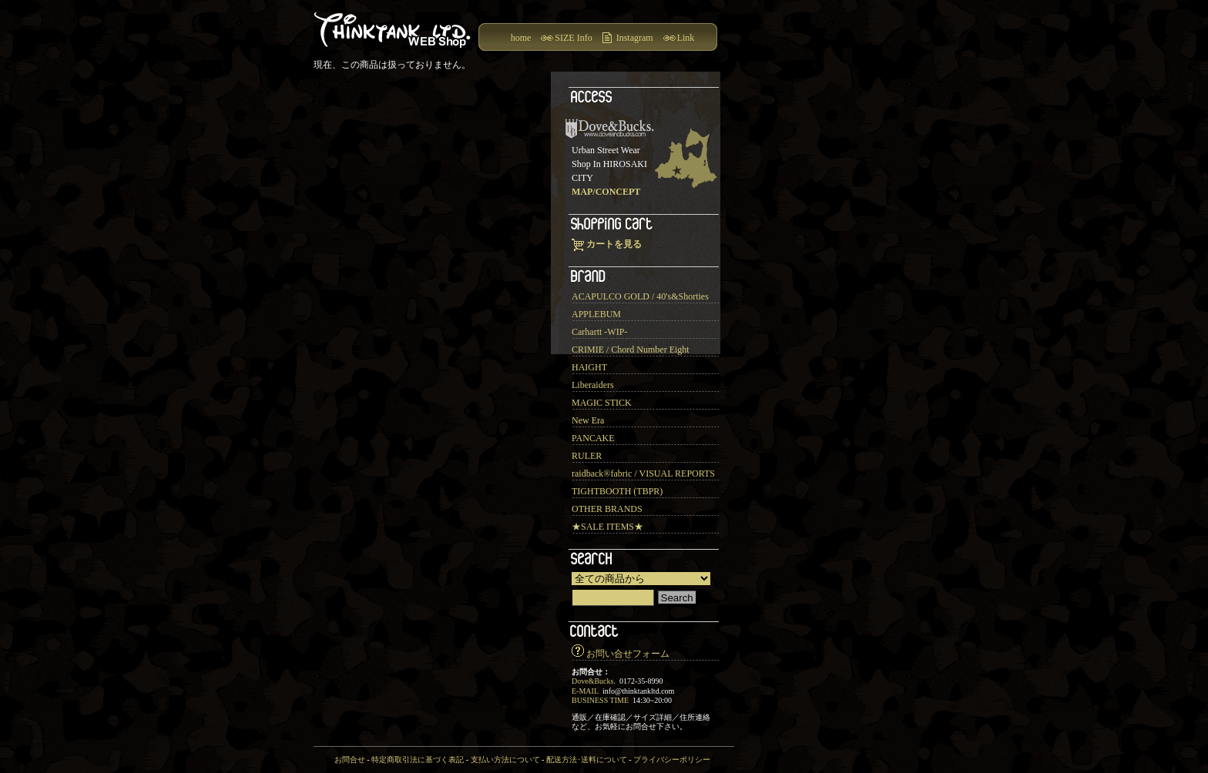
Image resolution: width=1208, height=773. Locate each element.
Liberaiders (593, 385)
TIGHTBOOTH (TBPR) (617, 491)
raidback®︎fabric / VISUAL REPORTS (643, 473)
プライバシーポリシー (671, 759)
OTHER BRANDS (607, 509)
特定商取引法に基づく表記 (417, 759)
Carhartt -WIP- (599, 331)
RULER (587, 455)
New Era (588, 420)
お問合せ (349, 759)
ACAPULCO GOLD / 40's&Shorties (640, 296)
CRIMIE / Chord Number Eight (631, 349)
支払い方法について (505, 759)
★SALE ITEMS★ (607, 526)
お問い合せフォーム (627, 653)
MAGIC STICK (602, 402)
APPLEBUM (596, 314)
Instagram (634, 37)
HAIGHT (589, 367)
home (521, 37)
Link (686, 37)
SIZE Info (573, 37)
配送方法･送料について (586, 759)
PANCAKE (593, 438)
